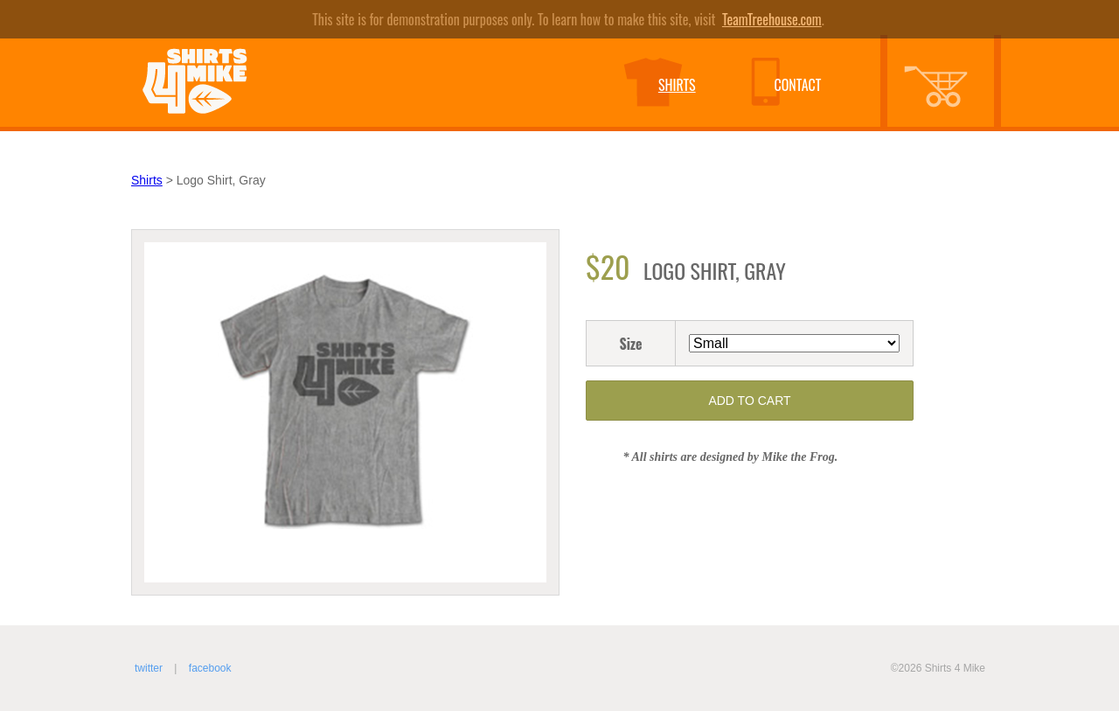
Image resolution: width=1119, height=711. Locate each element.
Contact (797, 84)
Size (630, 343)
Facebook (210, 668)
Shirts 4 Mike (195, 81)
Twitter (149, 668)
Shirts (677, 84)
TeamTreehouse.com (772, 19)
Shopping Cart (952, 84)
